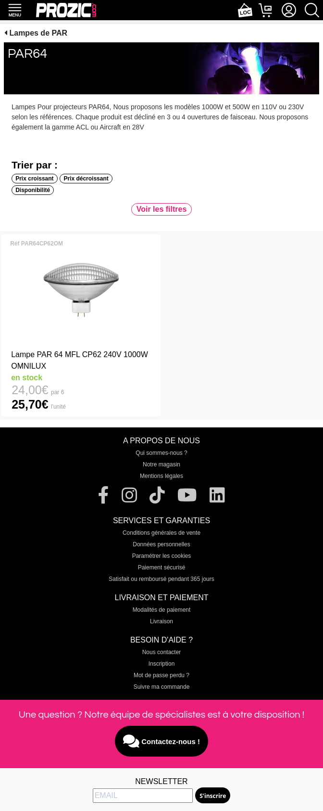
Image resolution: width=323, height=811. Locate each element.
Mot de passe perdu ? (161, 675)
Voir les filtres (162, 209)
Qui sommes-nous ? (161, 453)
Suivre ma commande (162, 686)
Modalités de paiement (162, 609)
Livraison (161, 621)
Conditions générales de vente (161, 532)
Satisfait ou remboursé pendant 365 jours (161, 579)
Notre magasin (161, 464)
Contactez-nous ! (161, 741)
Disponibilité (32, 190)
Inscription (162, 663)
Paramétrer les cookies (161, 556)
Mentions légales (161, 476)
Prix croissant (34, 178)
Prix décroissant (85, 178)
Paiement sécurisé (162, 567)
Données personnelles (161, 544)
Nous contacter (161, 652)
